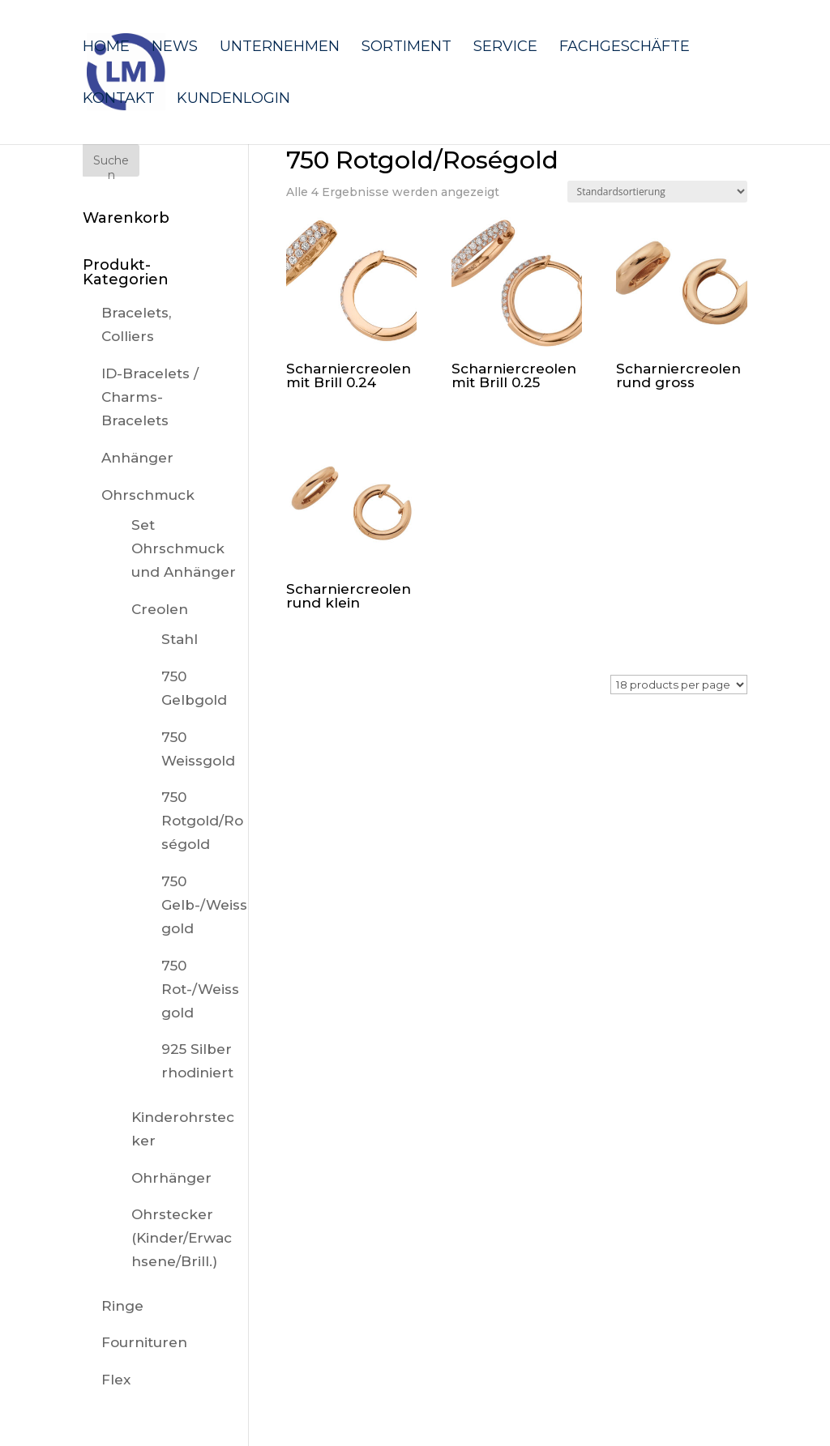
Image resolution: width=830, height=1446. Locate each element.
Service (505, 48)
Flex (115, 1379)
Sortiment (406, 48)
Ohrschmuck (148, 495)
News (175, 48)
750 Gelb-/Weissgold (204, 904)
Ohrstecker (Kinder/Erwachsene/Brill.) (181, 1237)
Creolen (159, 609)
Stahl (179, 639)
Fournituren (144, 1342)
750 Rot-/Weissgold (200, 989)
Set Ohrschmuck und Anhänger (183, 548)
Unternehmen (280, 48)
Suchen (111, 165)
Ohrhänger (171, 1178)
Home (106, 48)
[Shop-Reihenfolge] (657, 192)
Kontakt (119, 99)
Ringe (122, 1306)
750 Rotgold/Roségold (202, 820)
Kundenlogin (233, 99)
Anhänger (137, 458)
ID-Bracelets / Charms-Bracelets (150, 397)
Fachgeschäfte (624, 48)
